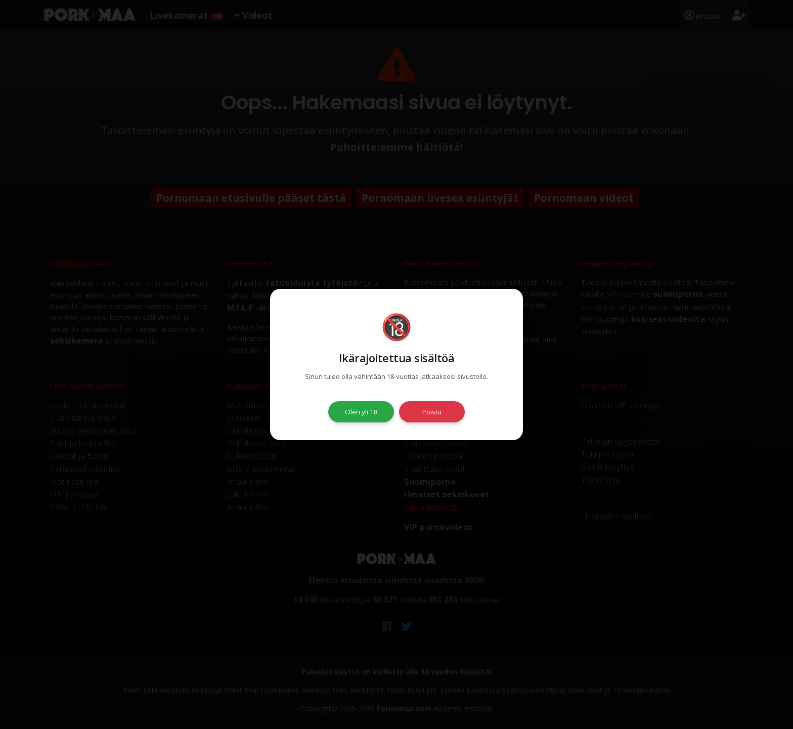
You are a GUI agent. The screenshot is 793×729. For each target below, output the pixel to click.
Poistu (432, 411)
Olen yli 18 (361, 411)
